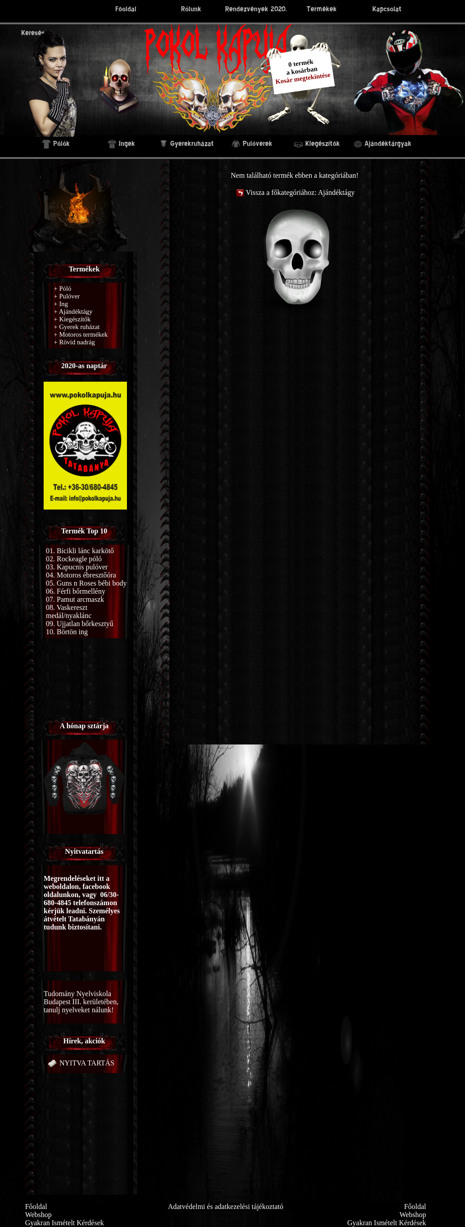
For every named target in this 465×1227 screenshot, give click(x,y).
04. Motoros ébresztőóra (81, 575)
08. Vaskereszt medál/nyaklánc (68, 611)
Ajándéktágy (73, 311)
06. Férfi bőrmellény (75, 591)
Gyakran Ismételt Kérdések (64, 1223)
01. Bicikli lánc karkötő (80, 551)
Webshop (38, 1214)
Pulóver (67, 296)
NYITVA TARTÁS (80, 1063)
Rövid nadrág (74, 342)
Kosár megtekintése (303, 78)
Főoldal (36, 1206)
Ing (61, 303)
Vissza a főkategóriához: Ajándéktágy (295, 192)
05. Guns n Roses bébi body (86, 583)
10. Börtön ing (67, 632)
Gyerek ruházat (77, 326)
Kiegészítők (72, 319)
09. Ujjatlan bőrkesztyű (79, 623)
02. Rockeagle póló (74, 559)
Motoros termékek (81, 334)
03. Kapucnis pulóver (77, 567)
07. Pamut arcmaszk (75, 599)
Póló (63, 288)
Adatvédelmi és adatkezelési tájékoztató (225, 1206)
